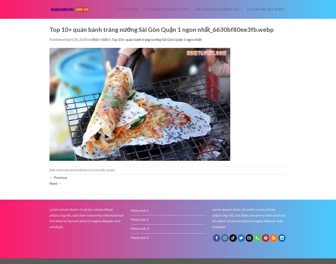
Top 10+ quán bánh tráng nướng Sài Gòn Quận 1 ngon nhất (157, 39)
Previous (58, 177)
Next (55, 183)
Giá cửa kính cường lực (219, 9)
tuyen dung (128, 9)
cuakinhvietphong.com (167, 9)
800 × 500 (100, 39)
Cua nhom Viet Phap (267, 9)
